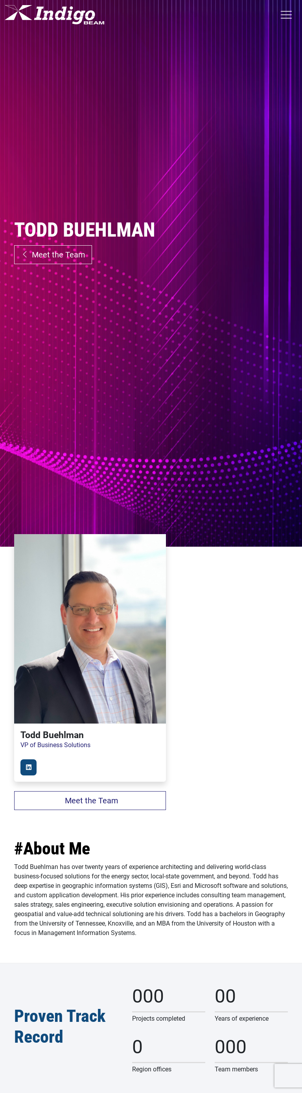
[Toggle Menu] (285, 15)
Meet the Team (53, 254)
